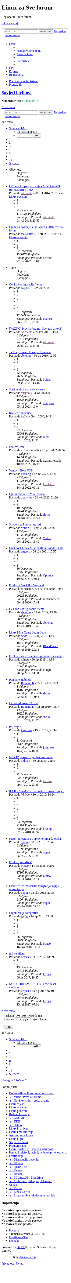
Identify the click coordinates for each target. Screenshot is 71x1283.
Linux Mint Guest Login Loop (27, 632)
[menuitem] (29, 50)
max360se (27, 233)
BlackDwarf (50, 646)
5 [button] (10, 152)
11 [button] (10, 159)
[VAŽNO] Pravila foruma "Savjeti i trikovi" (35, 328)
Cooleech (48, 484)
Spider (47, 379)
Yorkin (25, 527)
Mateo (25, 865)
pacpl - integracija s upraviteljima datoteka (35, 838)
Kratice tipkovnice (20, 413)
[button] (18, 128)
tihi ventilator (17, 953)
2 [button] (10, 142)
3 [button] (10, 146)
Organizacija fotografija (23, 912)
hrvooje (47, 828)
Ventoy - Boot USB (21, 470)
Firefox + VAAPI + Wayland (26, 585)
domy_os (48, 403)
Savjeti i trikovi (17, 92)
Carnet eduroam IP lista (23, 703)
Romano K (27, 683)
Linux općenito (18, 196)
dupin (24, 842)
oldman (25, 760)
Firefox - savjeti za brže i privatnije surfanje (35, 656)
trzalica (47, 318)
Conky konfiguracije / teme (25, 284)
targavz (25, 551)
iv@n (24, 287)
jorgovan (26, 730)
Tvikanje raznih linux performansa (30, 352)
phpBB (21, 1247)
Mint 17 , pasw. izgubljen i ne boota (31, 757)
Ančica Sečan (27, 1257)
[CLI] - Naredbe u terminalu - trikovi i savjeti (36, 791)
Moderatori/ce (30, 100)
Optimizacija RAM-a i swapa (27, 494)
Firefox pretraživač (20, 862)
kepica (25, 957)
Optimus (48, 575)
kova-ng (26, 473)
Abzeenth (26, 193)
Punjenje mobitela (20, 679)
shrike (46, 514)
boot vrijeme (16, 446)
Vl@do (25, 392)
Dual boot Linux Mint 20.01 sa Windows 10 (36, 548)
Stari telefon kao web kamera (26, 389)
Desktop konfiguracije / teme (26, 608)
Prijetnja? (15, 726)
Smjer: (38, 1019)
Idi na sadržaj (10, 23)
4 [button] (10, 149)
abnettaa (26, 355)
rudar (46, 437)
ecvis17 (25, 636)
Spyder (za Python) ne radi (25, 524)
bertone (47, 257)
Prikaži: (17, 1015)
